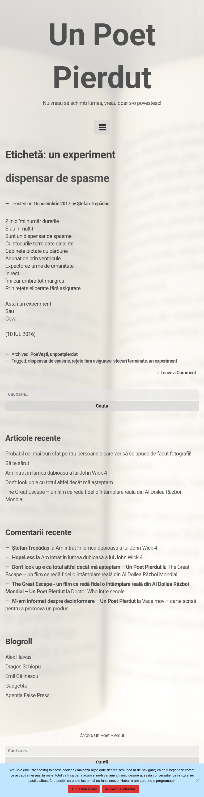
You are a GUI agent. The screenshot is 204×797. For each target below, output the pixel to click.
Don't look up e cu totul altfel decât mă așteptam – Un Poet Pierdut (87, 567)
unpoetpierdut (64, 354)
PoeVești (39, 354)
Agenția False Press (27, 695)
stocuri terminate (130, 361)
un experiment (163, 361)
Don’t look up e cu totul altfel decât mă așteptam (59, 482)
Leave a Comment (179, 373)
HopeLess (23, 557)
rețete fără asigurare (92, 361)
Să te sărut (17, 463)
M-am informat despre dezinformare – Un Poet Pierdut (74, 601)
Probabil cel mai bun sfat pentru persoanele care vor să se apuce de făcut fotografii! (98, 453)
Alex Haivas (18, 657)
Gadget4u (16, 686)
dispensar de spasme (57, 178)
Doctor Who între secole (98, 591)
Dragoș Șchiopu (23, 666)
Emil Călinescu (21, 676)
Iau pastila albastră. (120, 789)
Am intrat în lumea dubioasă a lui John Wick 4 (56, 473)
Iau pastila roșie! (83, 789)
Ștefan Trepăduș (93, 203)
